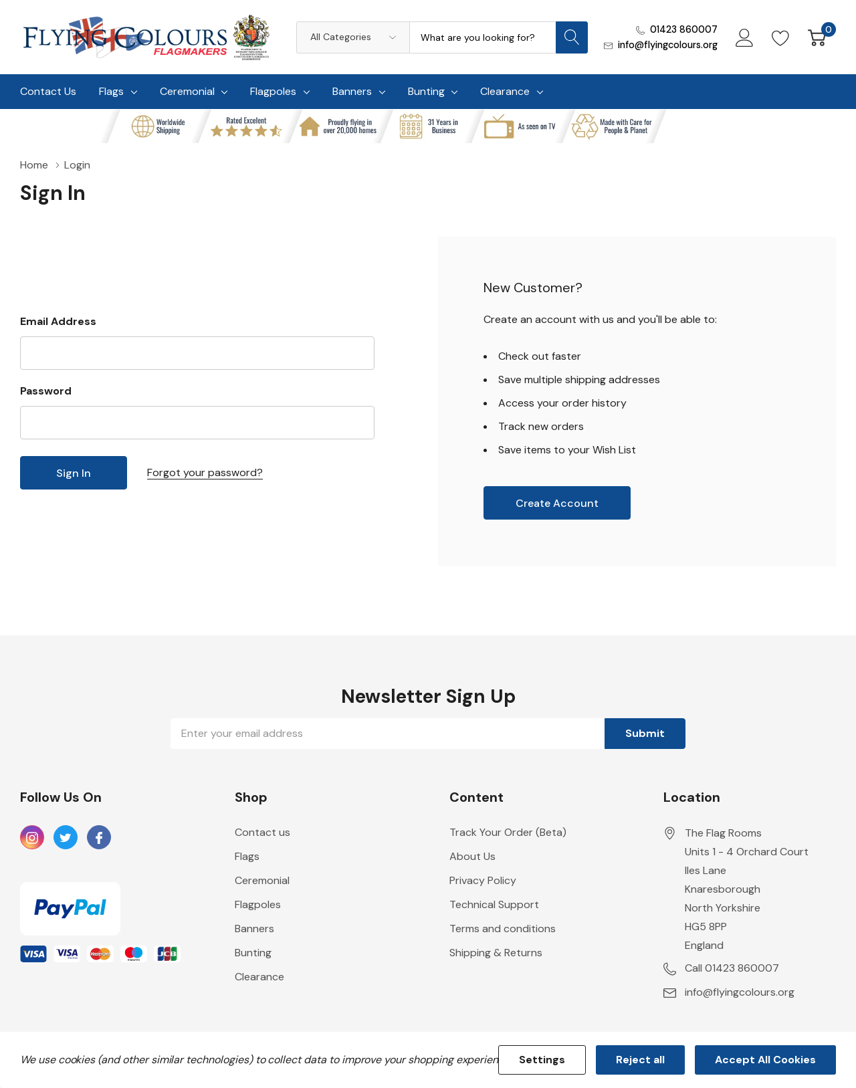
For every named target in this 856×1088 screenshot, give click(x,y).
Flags (111, 91)
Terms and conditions (502, 928)
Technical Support (494, 904)
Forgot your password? (205, 472)
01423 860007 (684, 29)
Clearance (505, 91)
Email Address (58, 321)
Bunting (426, 91)
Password (46, 391)
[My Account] (745, 37)
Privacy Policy (482, 880)
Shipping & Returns (495, 953)
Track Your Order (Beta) (507, 832)
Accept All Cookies (765, 1060)
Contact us (262, 832)
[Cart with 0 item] (817, 37)
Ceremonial (187, 91)
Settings (542, 1060)
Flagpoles (273, 91)
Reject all (640, 1060)
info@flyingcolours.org (668, 45)
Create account (557, 503)
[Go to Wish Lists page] (781, 37)
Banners (352, 91)
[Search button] (572, 37)
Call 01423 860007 (732, 968)
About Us (472, 856)
